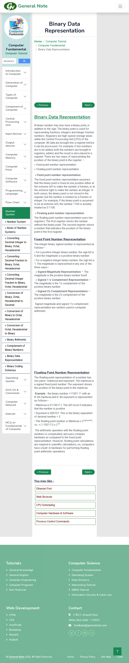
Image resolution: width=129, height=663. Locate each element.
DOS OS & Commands (12, 391)
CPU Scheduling (45, 505)
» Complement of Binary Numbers (15, 348)
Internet (10, 414)
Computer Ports (12, 168)
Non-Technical (17, 590)
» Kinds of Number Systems (16, 230)
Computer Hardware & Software (54, 513)
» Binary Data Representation (14, 358)
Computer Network (12, 403)
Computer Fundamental (51, 46)
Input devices (14, 134)
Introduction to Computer (13, 72)
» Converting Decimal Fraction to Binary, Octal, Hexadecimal (16, 262)
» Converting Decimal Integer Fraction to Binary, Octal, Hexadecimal (16, 281)
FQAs (120, 657)
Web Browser (44, 497)
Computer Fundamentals (86, 570)
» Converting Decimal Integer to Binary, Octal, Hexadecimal (15, 244)
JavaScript (15, 625)
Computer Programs (21, 585)
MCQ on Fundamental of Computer (14, 426)
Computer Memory (12, 156)
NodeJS (13, 639)
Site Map (106, 657)
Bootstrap (15, 630)
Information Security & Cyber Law (92, 595)
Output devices (10, 144)
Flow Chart (12, 202)
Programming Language (14, 192)
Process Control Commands (52, 522)
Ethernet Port (44, 489)
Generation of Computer (14, 84)
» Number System (15, 222)
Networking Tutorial (84, 585)
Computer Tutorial (16, 53)
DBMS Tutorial (80, 590)
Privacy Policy (87, 657)
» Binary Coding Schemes (14, 368)
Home (70, 657)
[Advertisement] (16, 484)
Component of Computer (14, 108)
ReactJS (13, 634)
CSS (11, 620)
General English (19, 575)
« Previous (42, 105)
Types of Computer (12, 96)
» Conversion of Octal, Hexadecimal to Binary (16, 329)
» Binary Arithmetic (15, 340)
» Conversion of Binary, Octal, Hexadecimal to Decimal (14, 299)
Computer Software (12, 180)
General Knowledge (21, 570)
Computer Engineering (22, 580)
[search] (9, 61)
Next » (88, 105)
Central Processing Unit (12, 122)
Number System (10, 212)
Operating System (12, 379)
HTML (12, 615)
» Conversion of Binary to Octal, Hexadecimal (14, 315)
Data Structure (80, 580)
